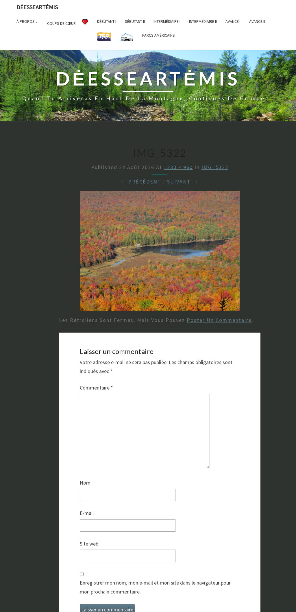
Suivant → (182, 181)
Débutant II (135, 21)
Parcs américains (158, 35)
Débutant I (106, 21)
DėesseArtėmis (37, 7)
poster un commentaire (219, 320)
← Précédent (141, 181)
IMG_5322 (214, 167)
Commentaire (96, 387)
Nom (85, 482)
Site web (89, 543)
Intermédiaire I (166, 21)
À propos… (27, 21)
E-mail (87, 513)
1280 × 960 (178, 167)
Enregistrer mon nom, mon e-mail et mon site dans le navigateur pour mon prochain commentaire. (155, 587)
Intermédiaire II (203, 21)
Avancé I (232, 21)
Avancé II (257, 21)
